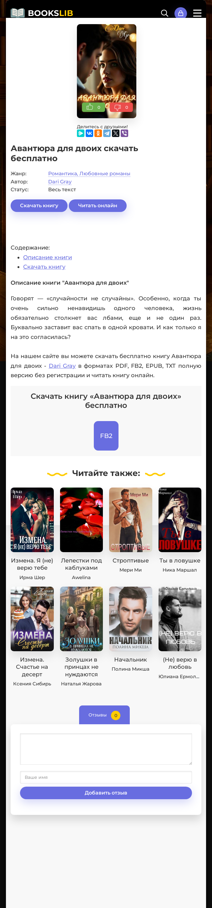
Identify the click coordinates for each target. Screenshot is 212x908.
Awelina (81, 577)
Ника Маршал (180, 570)
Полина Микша (130, 669)
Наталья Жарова (81, 684)
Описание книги (47, 257)
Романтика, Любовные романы (89, 174)
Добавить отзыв (106, 793)
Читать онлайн (97, 206)
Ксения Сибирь (32, 684)
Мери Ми (130, 570)
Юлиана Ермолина (182, 676)
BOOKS (50, 13)
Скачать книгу (39, 206)
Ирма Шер (32, 577)
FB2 (106, 436)
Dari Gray (60, 182)
